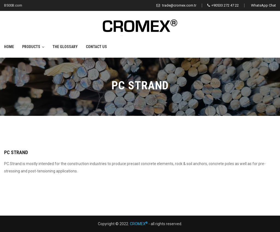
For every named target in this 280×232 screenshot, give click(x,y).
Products (31, 47)
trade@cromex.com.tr (176, 5)
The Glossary (65, 47)
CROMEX (139, 224)
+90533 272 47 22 (223, 5)
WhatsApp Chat (263, 5)
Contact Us (96, 47)
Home (9, 47)
